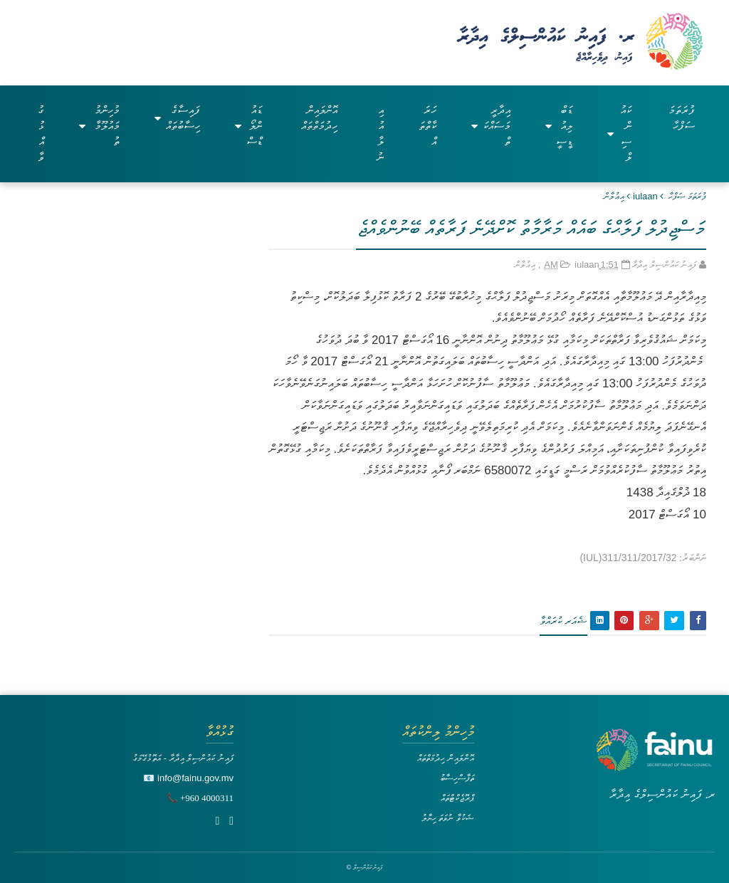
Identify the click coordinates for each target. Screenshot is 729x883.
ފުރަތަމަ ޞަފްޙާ (687, 196)
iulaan (645, 196)
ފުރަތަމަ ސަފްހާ (681, 118)
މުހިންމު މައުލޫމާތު (99, 125)
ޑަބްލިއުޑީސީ (559, 125)
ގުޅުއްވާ (41, 133)
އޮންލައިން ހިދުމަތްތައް (319, 118)
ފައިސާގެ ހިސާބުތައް (177, 118)
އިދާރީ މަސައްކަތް (490, 125)
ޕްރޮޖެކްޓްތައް (457, 798)
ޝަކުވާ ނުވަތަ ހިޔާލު (447, 818)
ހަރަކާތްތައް (427, 125)
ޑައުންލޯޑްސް (248, 125)
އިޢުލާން (614, 196)
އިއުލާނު (380, 133)
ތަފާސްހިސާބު (457, 778)
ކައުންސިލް (619, 133)
